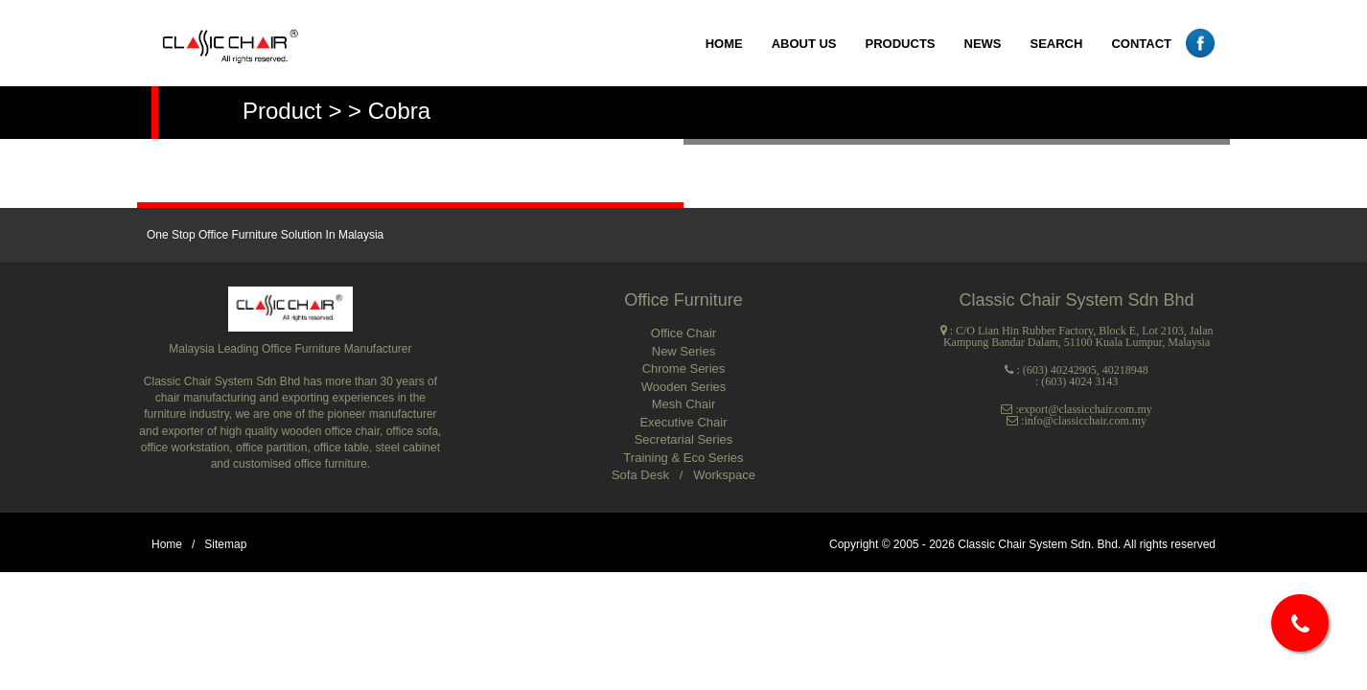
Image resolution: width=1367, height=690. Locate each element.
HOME (724, 43)
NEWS (983, 43)
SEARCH (1057, 43)
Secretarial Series (684, 439)
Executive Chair (683, 422)
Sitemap (225, 544)
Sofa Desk (642, 475)
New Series (683, 351)
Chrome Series (684, 368)
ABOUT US (804, 43)
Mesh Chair (683, 404)
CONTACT (1141, 43)
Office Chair (683, 333)
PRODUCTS (901, 43)
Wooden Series (684, 387)
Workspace (724, 475)
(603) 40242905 (1060, 370)
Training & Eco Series (683, 457)
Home (166, 544)
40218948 (1125, 370)
